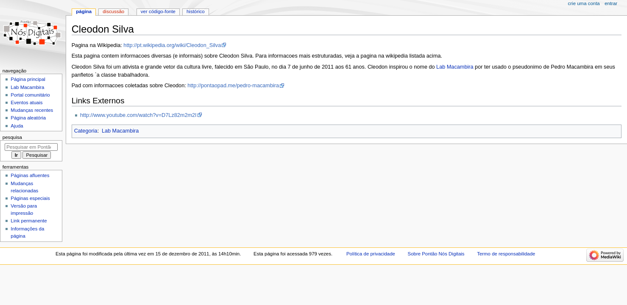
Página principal (28, 79)
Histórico (196, 11)
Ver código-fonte (158, 11)
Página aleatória (28, 117)
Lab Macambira (454, 67)
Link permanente (29, 220)
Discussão (113, 11)
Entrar (611, 3)
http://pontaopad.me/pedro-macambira (233, 86)
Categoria (86, 131)
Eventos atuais (26, 102)
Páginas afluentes (30, 175)
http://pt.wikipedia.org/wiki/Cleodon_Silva (172, 45)
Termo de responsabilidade (506, 253)
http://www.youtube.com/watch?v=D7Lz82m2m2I (138, 115)
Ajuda (17, 125)
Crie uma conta (584, 3)
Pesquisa (12, 137)
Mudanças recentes (32, 110)
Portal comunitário (30, 94)
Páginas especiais (30, 198)
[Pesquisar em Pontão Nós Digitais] (31, 147)
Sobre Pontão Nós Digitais (436, 253)
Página (84, 11)
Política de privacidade (370, 253)
